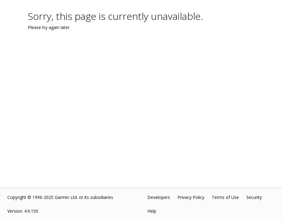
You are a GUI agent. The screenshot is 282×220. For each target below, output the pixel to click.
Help (151, 211)
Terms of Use (225, 197)
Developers (158, 197)
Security (254, 197)
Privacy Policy (190, 197)
